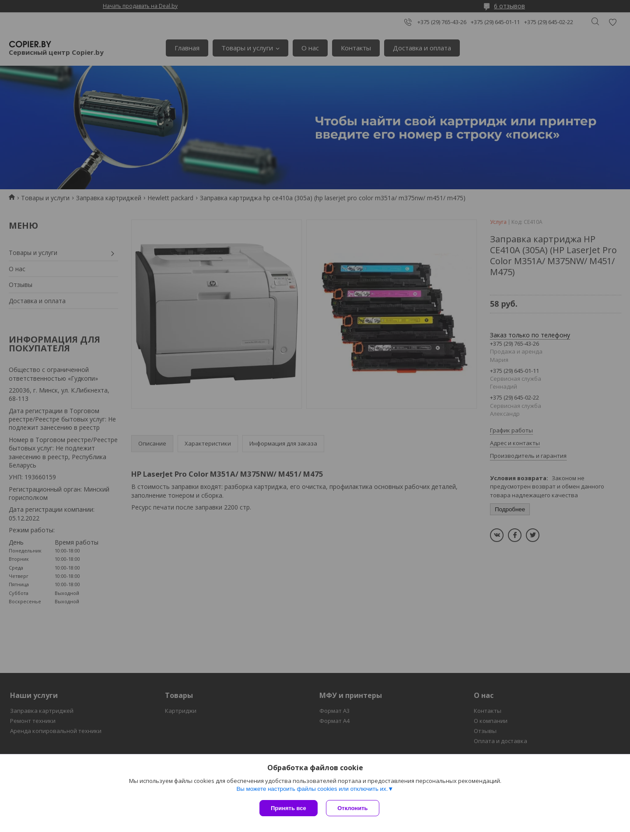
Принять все (288, 808)
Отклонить (353, 808)
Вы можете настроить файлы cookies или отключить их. (312, 789)
